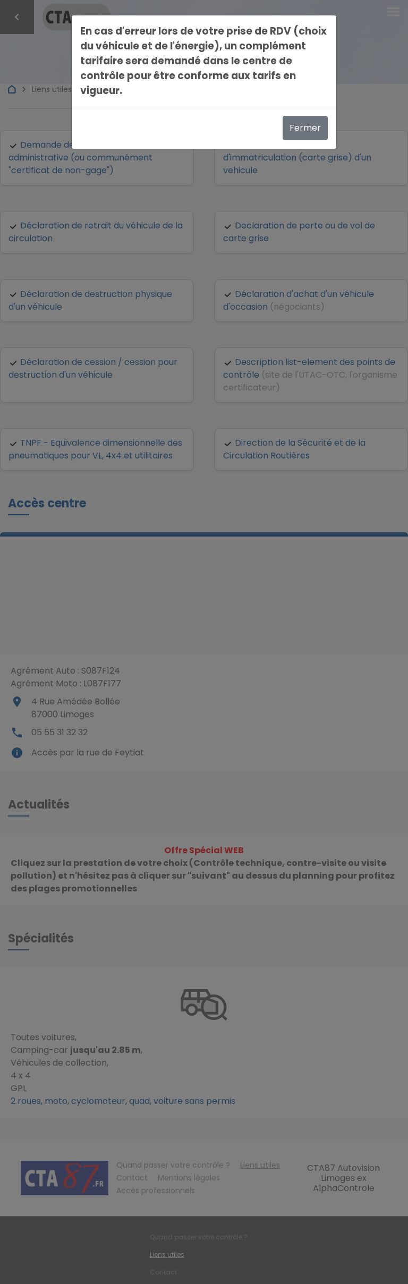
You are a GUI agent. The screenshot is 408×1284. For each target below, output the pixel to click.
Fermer (305, 128)
